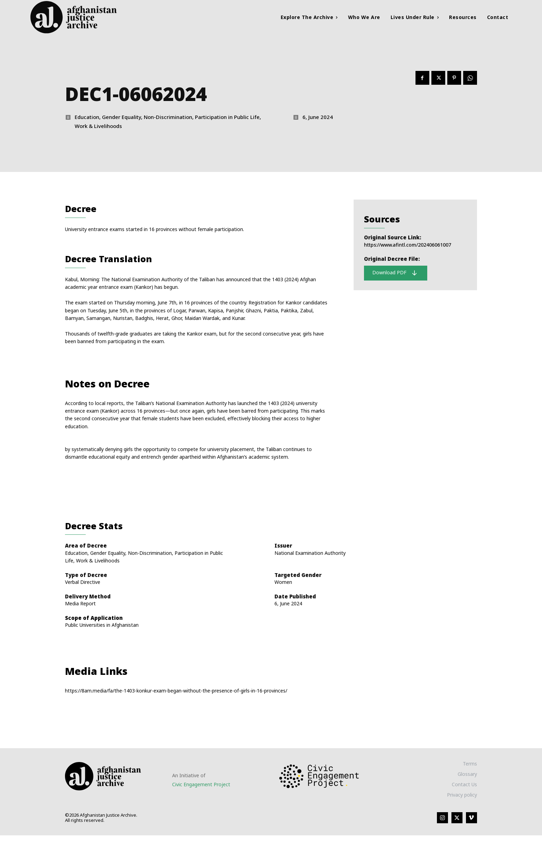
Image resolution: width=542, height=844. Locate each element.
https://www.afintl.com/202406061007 (407, 247)
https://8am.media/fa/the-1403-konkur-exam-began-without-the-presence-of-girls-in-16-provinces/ (176, 699)
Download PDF (395, 275)
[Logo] (90, 17)
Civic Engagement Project (201, 792)
